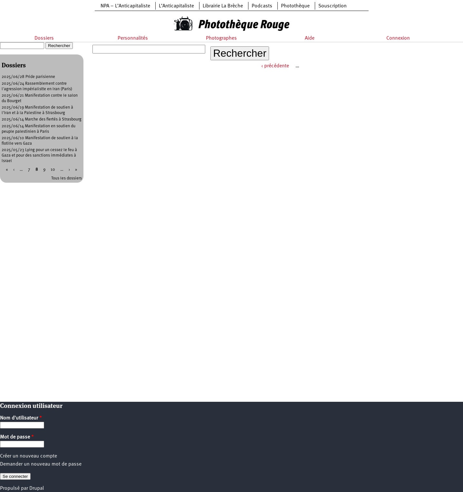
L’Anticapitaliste (176, 6)
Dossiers (44, 38)
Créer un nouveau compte (28, 456)
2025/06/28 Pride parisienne (28, 77)
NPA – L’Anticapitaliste (125, 6)
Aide (309, 38)
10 (53, 170)
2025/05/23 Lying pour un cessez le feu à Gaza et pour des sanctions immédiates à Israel (39, 155)
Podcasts (262, 6)
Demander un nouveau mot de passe (41, 464)
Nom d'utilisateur (21, 418)
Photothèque (295, 6)
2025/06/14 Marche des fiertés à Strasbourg (42, 119)
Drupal (36, 488)
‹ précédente (275, 66)
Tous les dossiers (66, 178)
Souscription (332, 6)
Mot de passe (17, 437)
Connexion (398, 38)
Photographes (221, 38)
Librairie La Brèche (223, 6)
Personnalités (133, 38)
